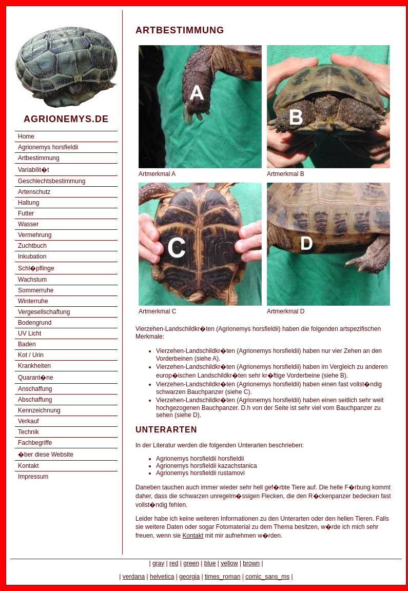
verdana (134, 576)
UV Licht (29, 333)
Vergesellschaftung (44, 312)
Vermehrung (34, 235)
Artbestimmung (39, 158)
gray (158, 563)
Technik (28, 432)
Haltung (28, 202)
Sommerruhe (35, 290)
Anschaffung (35, 388)
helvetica (162, 576)
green (191, 563)
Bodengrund (34, 322)
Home (26, 136)
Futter (26, 213)
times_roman (222, 576)
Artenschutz (34, 191)
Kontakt (28, 465)
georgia (189, 576)
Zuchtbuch (32, 245)
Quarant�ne (35, 377)
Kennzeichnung (39, 410)
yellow (229, 563)
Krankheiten (34, 365)
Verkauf (28, 421)
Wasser (28, 224)
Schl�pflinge (36, 268)
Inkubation (32, 256)
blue (210, 563)
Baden (27, 344)
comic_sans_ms (267, 576)
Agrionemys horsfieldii (48, 147)
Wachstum (32, 279)
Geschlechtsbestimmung (51, 181)
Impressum (33, 476)
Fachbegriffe (35, 442)
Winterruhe (33, 301)
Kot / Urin (31, 355)
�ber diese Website (45, 454)
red (173, 563)
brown (251, 563)
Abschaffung (35, 399)
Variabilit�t (33, 169)
